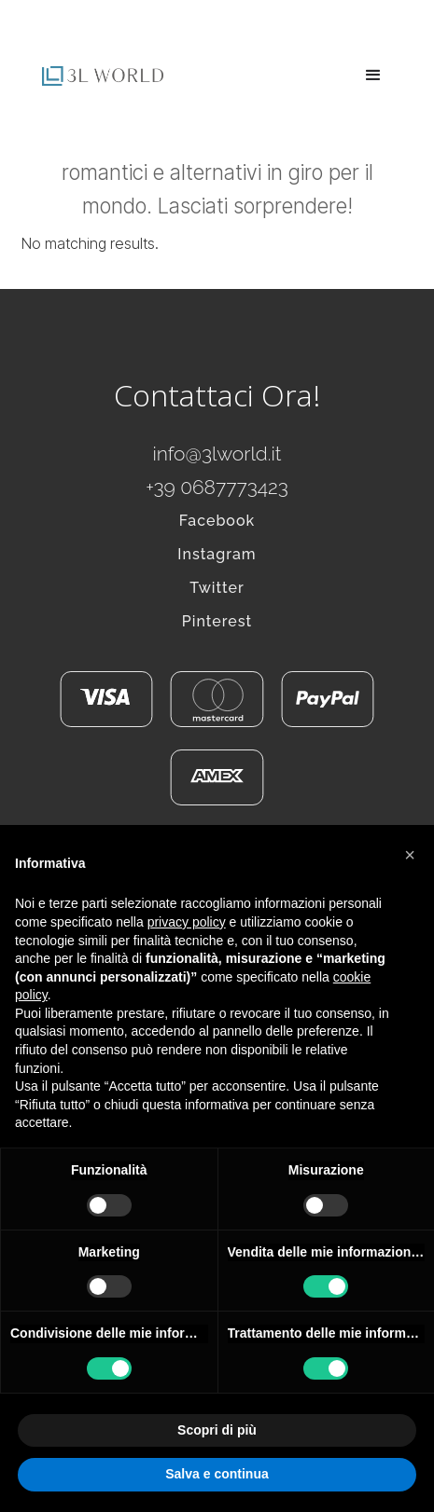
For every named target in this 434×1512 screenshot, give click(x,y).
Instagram (216, 554)
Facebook (217, 520)
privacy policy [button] (186, 921)
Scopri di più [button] (217, 1430)
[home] (98, 76)
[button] (373, 75)
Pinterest (217, 621)
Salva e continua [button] (216, 1473)
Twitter (217, 588)
